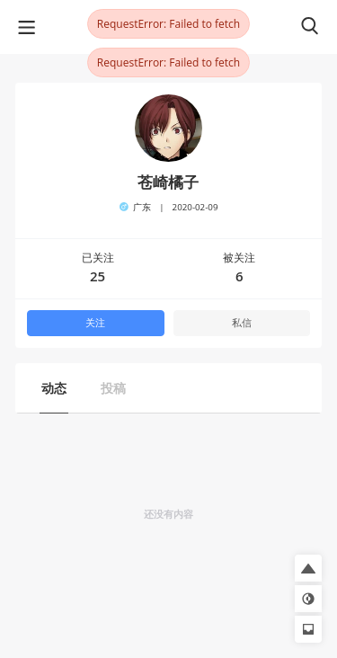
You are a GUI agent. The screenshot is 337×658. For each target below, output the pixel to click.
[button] (308, 568)
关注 (95, 322)
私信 (242, 322)
